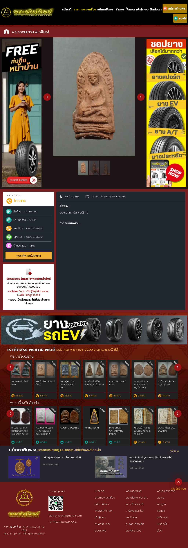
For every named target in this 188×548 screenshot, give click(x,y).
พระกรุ (160, 497)
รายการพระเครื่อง (85, 9)
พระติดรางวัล (133, 530)
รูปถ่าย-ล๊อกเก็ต (135, 524)
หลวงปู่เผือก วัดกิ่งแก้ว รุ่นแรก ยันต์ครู (45, 383)
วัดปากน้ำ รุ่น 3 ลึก (167, 381)
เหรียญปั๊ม (162, 524)
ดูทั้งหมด (174, 451)
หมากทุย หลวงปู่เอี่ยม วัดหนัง (118, 383)
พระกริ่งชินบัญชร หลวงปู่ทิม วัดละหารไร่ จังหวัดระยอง (150, 459)
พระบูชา (161, 504)
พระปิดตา (131, 517)
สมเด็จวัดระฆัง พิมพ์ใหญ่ (21, 383)
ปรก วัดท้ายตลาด (142, 381)
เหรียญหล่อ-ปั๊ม (135, 511)
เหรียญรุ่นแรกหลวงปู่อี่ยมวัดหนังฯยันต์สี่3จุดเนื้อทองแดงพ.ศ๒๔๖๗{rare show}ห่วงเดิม (143, 435)
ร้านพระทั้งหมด (125, 9)
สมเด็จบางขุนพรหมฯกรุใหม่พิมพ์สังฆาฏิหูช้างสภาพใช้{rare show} (119, 432)
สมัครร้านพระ (102, 524)
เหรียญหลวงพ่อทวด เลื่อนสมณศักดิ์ (62, 457)
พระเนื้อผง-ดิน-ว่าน (137, 497)
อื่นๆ (159, 530)
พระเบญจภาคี (133, 491)
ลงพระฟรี (100, 530)
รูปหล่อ (161, 511)
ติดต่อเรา (156, 9)
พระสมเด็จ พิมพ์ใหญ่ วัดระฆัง (68, 429)
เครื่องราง (162, 517)
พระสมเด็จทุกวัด (166, 491)
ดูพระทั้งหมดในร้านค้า (28, 255)
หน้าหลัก (67, 9)
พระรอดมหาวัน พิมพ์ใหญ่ (68, 383)
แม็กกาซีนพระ (106, 9)
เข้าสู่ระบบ (142, 9)
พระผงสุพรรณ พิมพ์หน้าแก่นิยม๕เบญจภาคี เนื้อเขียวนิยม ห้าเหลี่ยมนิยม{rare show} (168, 434)
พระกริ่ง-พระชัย (135, 504)
